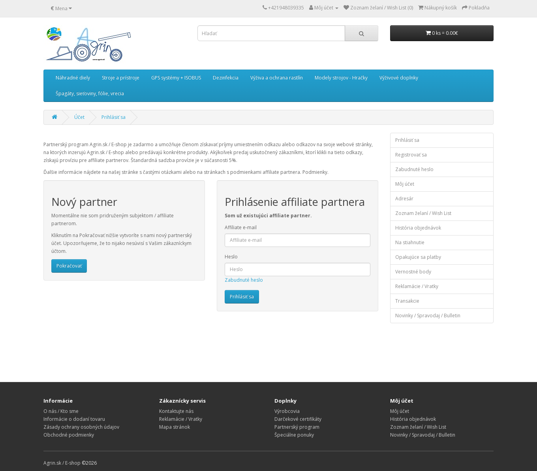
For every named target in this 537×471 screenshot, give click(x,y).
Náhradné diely (73, 77)
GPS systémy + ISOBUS (176, 77)
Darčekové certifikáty (297, 419)
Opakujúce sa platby (418, 257)
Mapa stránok (174, 427)
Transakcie (407, 301)
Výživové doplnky (398, 77)
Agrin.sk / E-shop (62, 463)
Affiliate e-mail (241, 227)
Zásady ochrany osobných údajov (81, 427)
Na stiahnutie (409, 242)
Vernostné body (413, 271)
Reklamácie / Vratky (416, 286)
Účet (79, 117)
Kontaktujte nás (176, 411)
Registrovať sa (411, 154)
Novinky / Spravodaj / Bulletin (427, 315)
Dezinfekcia (225, 77)
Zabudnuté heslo (244, 280)
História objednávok (418, 227)
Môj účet (404, 184)
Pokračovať (69, 265)
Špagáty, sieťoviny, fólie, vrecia (90, 93)
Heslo (231, 256)
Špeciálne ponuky (294, 434)
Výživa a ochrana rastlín (276, 77)
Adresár (404, 198)
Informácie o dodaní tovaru (74, 419)
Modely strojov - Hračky (341, 77)
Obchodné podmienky (68, 434)
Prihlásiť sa (113, 117)
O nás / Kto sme (61, 411)
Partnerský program (296, 427)
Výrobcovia (287, 411)
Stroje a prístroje (120, 77)
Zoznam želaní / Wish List (423, 213)
